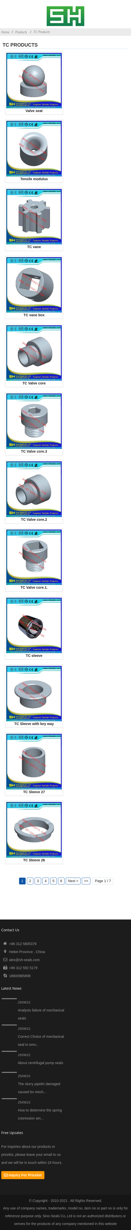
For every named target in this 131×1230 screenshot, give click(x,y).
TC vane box (34, 315)
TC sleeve (34, 656)
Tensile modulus (34, 179)
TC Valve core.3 (34, 451)
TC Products (41, 32)
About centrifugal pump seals (40, 1063)
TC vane (34, 247)
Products (21, 32)
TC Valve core (33, 383)
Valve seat (34, 111)
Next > (73, 881)
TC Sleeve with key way (34, 724)
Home (5, 32)
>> (86, 881)
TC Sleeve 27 (34, 792)
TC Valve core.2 (34, 520)
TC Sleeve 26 (34, 860)
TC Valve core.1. (34, 587)
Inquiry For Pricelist (25, 1175)
